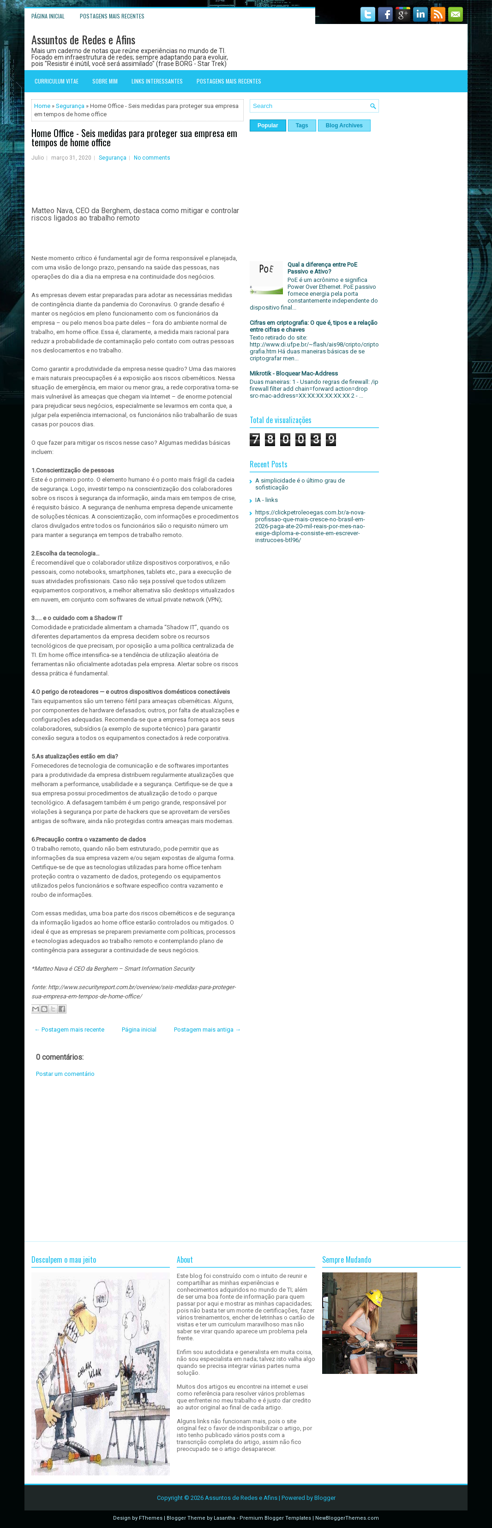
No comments (152, 158)
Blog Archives (344, 125)
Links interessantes (157, 81)
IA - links (266, 499)
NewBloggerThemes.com (347, 1518)
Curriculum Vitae (56, 81)
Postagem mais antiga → (207, 1029)
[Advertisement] (137, 1159)
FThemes (150, 1518)
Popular (268, 125)
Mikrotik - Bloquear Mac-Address (294, 373)
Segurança (70, 105)
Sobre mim (105, 81)
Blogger (325, 1497)
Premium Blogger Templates (275, 1518)
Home (42, 105)
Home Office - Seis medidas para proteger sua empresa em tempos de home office (134, 137)
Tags (302, 125)
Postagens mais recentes (112, 16)
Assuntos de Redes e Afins (83, 39)
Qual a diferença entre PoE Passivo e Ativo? (322, 268)
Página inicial (48, 16)
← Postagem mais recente (69, 1029)
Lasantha (224, 1518)
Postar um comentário (65, 1073)
